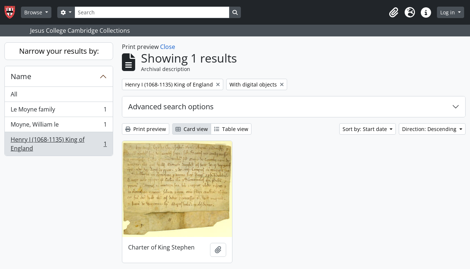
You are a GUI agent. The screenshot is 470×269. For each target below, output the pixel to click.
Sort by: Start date (365, 128)
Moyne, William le (58, 126)
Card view (192, 128)
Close (167, 47)
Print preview (145, 128)
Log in (448, 12)
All (14, 94)
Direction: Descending (430, 128)
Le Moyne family (58, 111)
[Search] (152, 12)
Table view (231, 128)
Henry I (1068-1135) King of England (58, 143)
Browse (34, 12)
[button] (394, 12)
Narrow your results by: (59, 51)
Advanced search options (171, 107)
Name (21, 76)
